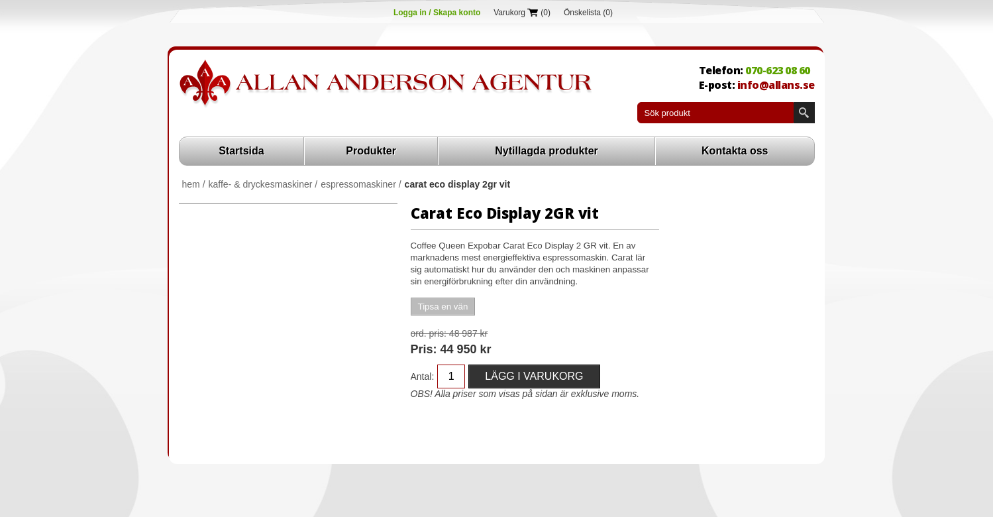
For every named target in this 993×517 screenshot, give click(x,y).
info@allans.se (776, 85)
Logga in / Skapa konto (436, 12)
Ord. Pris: (428, 333)
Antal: (423, 376)
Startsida (241, 150)
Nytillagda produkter (546, 150)
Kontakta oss (735, 150)
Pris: (424, 349)
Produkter (371, 150)
